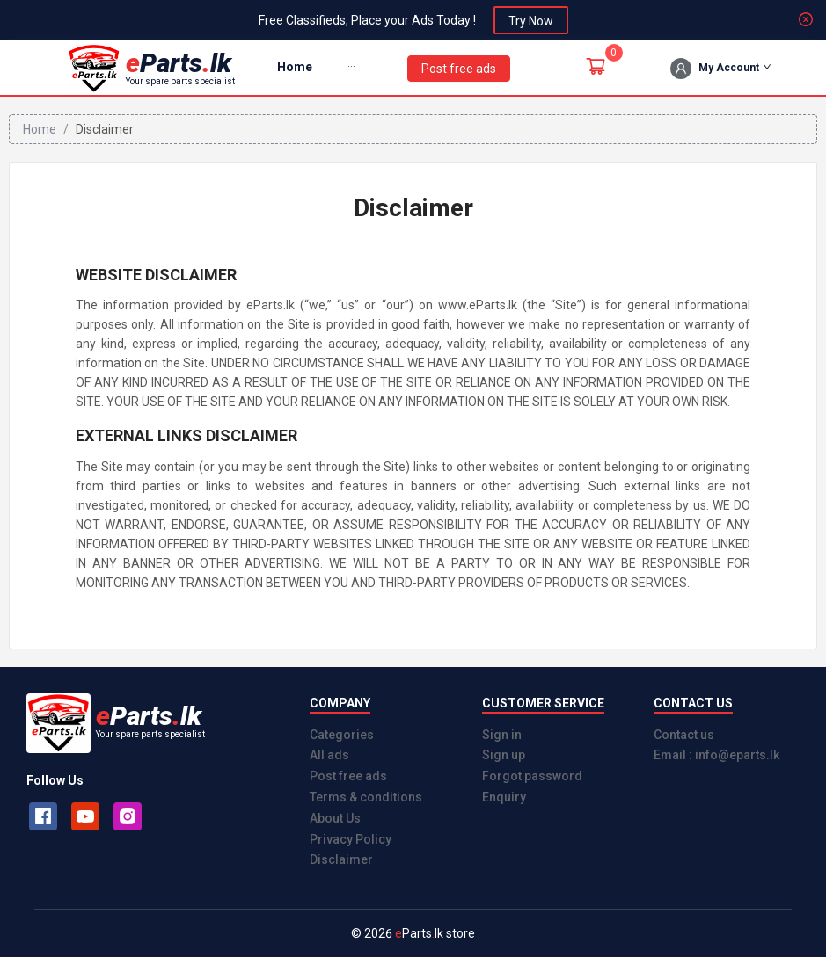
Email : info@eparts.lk (716, 755)
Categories (342, 735)
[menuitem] (294, 68)
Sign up (503, 755)
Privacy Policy (350, 839)
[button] (351, 67)
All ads (329, 755)
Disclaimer (341, 859)
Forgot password (532, 776)
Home (294, 67)
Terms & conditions (366, 797)
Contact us (684, 735)
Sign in (502, 735)
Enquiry (504, 797)
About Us (335, 818)
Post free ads (348, 776)
